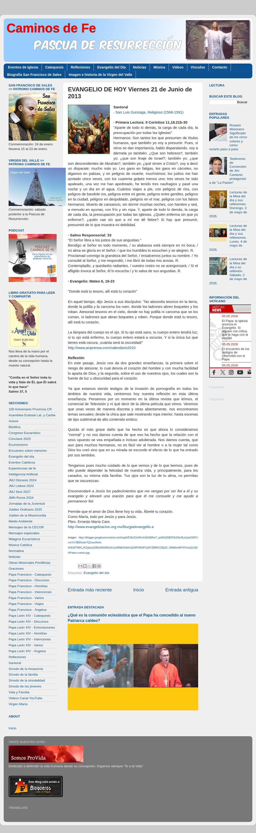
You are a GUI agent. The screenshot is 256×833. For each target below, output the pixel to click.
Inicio (138, 589)
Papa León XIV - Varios (26, 645)
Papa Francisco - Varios (26, 598)
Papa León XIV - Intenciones (30, 639)
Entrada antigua (181, 589)
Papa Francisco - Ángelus (28, 610)
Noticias (139, 67)
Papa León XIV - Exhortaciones (32, 627)
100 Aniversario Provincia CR (30, 409)
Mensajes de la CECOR (26, 527)
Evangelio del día (96, 573)
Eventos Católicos (22, 462)
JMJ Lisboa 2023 (21, 486)
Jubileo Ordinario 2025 (25, 509)
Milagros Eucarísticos (24, 539)
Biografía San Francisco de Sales (34, 75)
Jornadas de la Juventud (27, 503)
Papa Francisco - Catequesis (30, 574)
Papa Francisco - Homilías (28, 586)
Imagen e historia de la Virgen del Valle (100, 75)
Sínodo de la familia (23, 674)
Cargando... (218, 387)
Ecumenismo (18, 445)
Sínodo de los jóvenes (25, 686)
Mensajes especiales (24, 533)
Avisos (13, 421)
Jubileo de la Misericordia (27, 515)
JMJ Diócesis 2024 (22, 480)
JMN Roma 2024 (21, 498)
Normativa (16, 551)
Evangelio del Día (111, 67)
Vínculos (198, 67)
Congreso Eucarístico (24, 433)
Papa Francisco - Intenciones (30, 592)
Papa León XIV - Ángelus (27, 651)
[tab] (221, 308)
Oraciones (16, 568)
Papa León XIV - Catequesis (29, 615)
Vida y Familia (19, 692)
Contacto (219, 67)
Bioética (14, 427)
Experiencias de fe (22, 468)
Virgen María (18, 704)
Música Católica (20, 545)
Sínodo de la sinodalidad (27, 680)
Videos (178, 67)
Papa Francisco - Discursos (29, 580)
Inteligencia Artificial (23, 474)
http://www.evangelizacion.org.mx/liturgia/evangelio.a (111, 527)
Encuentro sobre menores (28, 450)
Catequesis (54, 67)
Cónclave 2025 (20, 439)
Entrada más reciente (90, 589)
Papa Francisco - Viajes (26, 604)
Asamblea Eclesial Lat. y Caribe (32, 415)
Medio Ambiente (20, 521)
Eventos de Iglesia (23, 67)
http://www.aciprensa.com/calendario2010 (102, 348)
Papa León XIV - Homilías (28, 633)
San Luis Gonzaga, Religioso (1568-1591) (149, 112)
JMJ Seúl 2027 (20, 492)
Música (159, 67)
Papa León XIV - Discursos (28, 621)
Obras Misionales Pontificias (29, 563)
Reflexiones (80, 67)
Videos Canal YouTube (25, 698)
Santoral (15, 663)
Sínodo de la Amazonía (26, 669)
